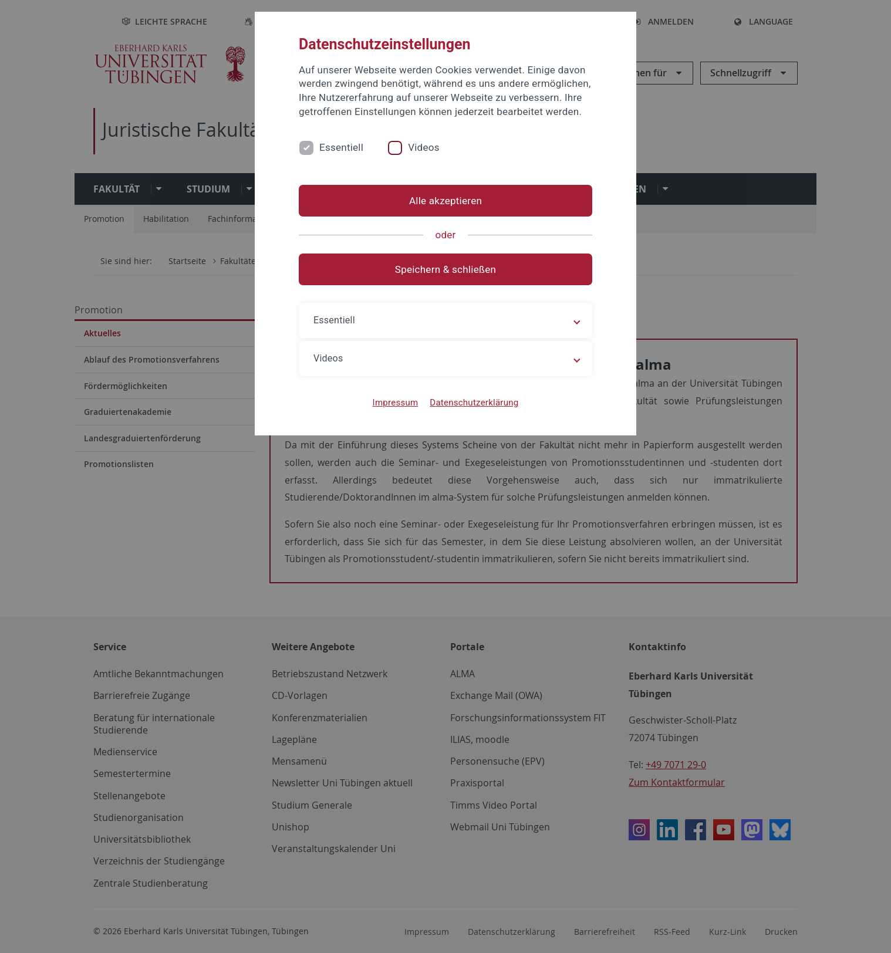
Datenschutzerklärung (474, 402)
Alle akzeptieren (445, 201)
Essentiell (341, 147)
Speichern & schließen (445, 269)
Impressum (396, 402)
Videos (424, 147)
